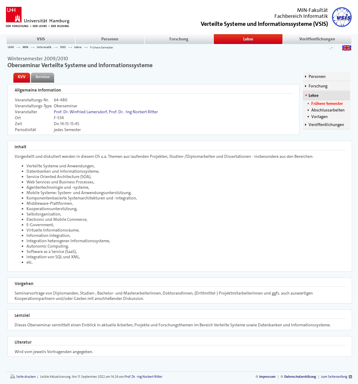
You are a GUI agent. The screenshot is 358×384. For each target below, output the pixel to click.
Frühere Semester (101, 47)
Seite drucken (26, 376)
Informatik (44, 47)
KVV (22, 76)
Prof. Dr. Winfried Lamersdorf (80, 111)
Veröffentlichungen (317, 39)
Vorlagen (319, 116)
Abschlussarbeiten (328, 110)
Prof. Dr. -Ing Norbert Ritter (133, 111)
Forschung (179, 39)
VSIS (41, 39)
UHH (11, 47)
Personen (109, 39)
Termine (42, 76)
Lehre (248, 39)
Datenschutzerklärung (300, 376)
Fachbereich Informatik (301, 16)
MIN (25, 47)
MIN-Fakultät (312, 10)
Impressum (267, 376)
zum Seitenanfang (334, 376)
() (264, 23)
